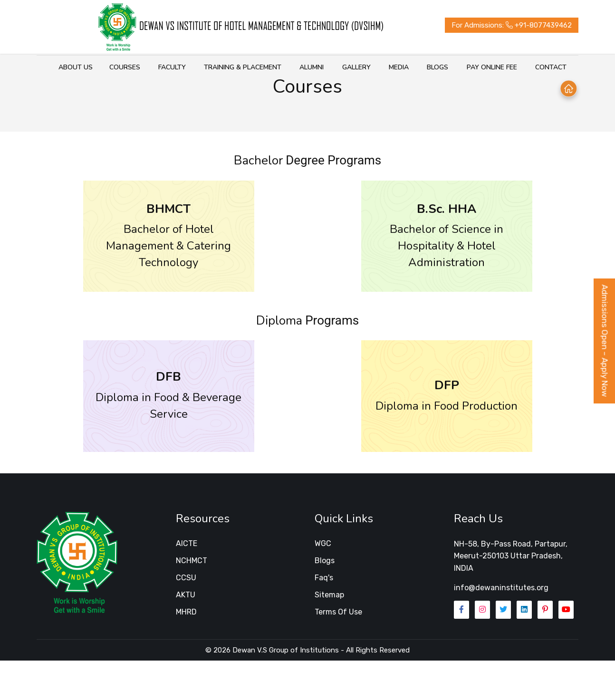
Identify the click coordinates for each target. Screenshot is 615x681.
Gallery (331, 67)
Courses (105, 67)
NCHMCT (191, 582)
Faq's (324, 599)
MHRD (186, 633)
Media (372, 67)
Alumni (288, 67)
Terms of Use (338, 633)
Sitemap (329, 616)
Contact (519, 67)
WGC (323, 565)
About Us (62, 67)
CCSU (186, 599)
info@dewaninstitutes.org (501, 609)
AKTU (185, 616)
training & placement (220, 67)
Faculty (151, 67)
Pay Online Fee (462, 67)
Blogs (409, 67)
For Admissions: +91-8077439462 (500, 25)
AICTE (186, 565)
